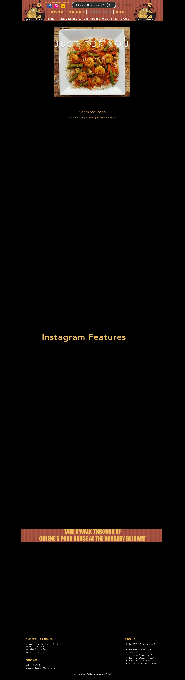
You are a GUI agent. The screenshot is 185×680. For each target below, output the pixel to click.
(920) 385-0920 (32, 665)
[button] (57, 12)
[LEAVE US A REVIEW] (94, 5)
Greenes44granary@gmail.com (40, 667)
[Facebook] (49, 6)
